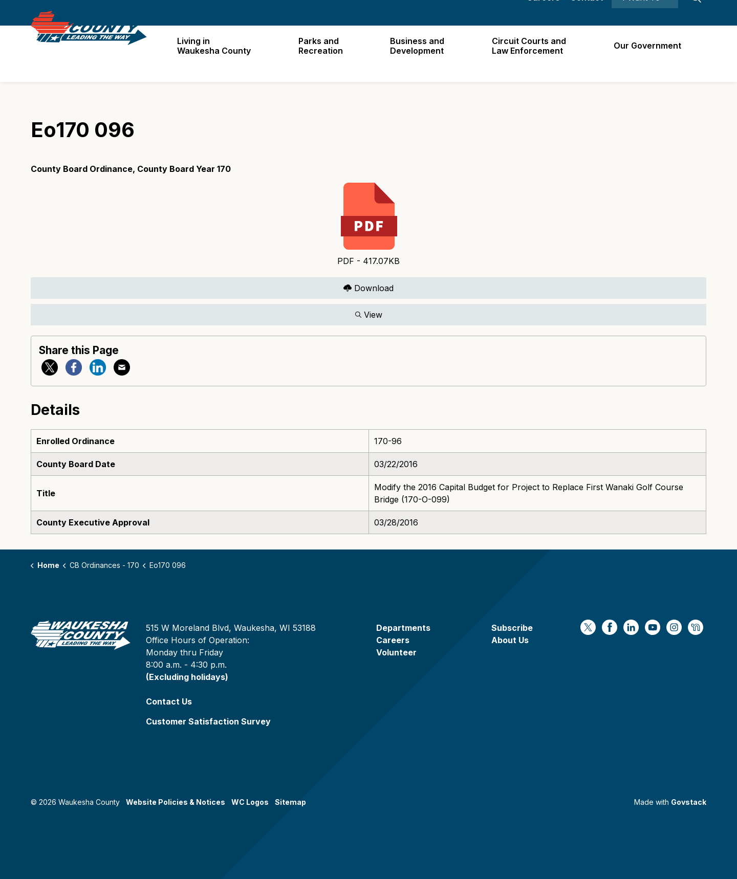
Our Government (648, 53)
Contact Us (169, 701)
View (368, 314)
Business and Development (421, 53)
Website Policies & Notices (175, 802)
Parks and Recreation (326, 53)
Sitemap (290, 802)
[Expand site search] (696, 13)
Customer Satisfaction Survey (208, 721)
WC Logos (250, 802)
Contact (586, 13)
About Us (510, 640)
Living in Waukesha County (220, 53)
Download (368, 287)
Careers (543, 13)
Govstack (688, 802)
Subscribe (512, 628)
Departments (403, 628)
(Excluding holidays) (187, 677)
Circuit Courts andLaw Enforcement (531, 53)
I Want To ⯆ (645, 13)
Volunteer (396, 652)
